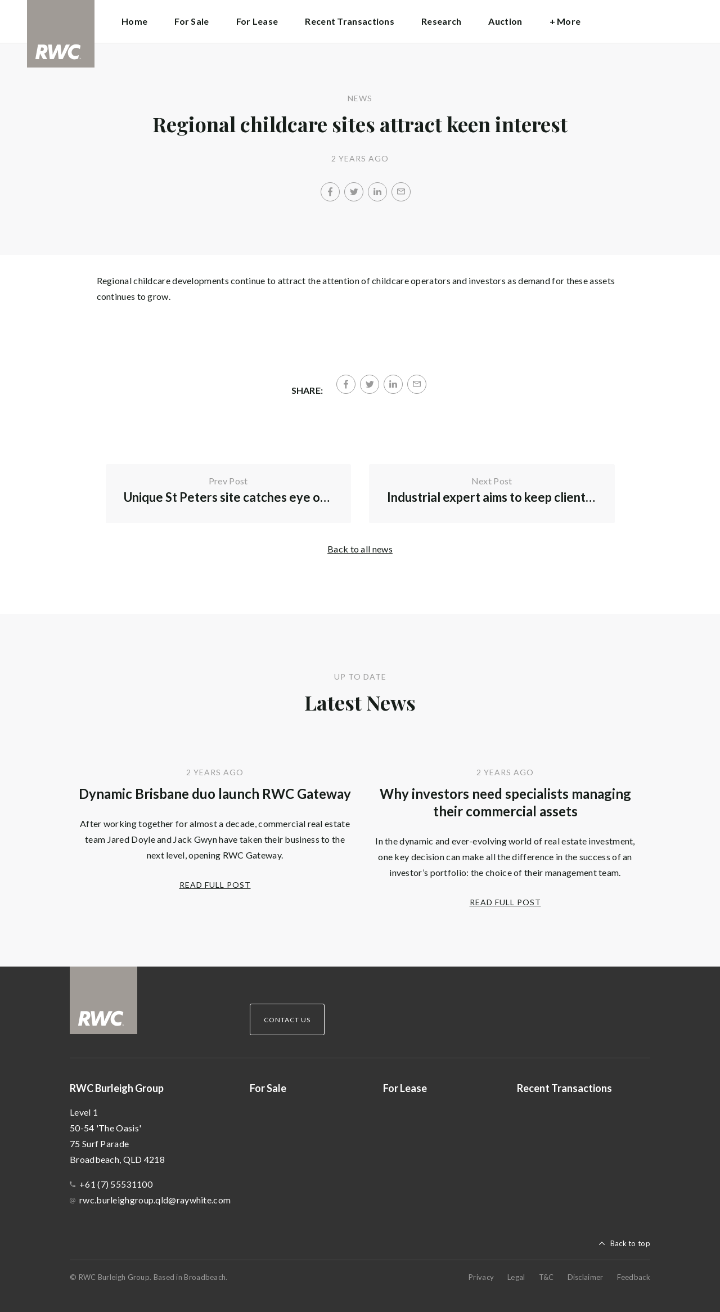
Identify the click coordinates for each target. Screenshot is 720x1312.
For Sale (191, 21)
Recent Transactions (349, 21)
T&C (546, 1277)
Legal (516, 1277)
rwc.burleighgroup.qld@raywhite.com (155, 1199)
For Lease (257, 21)
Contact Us (287, 1020)
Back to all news (360, 548)
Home (134, 21)
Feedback (633, 1277)
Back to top (630, 1243)
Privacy (481, 1277)
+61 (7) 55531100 (115, 1184)
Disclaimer (586, 1277)
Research (441, 21)
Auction (505, 21)
